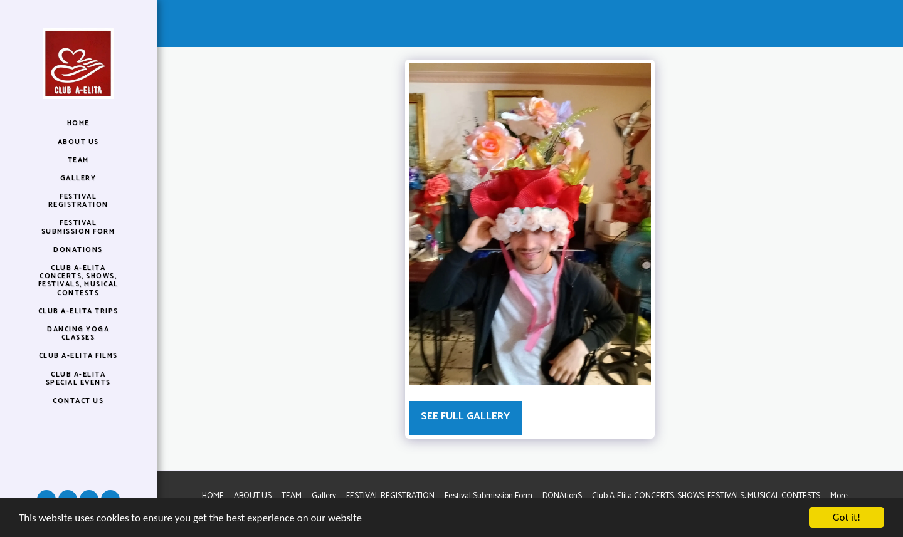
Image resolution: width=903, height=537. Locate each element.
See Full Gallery (465, 416)
